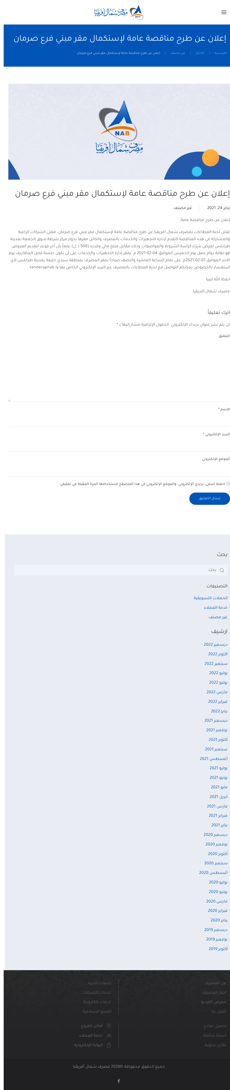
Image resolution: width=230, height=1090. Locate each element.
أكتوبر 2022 (214, 654)
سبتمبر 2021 (212, 749)
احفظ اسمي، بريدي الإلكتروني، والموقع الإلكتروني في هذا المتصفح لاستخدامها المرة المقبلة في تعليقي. (140, 484)
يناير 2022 (215, 711)
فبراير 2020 (214, 911)
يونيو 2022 (215, 683)
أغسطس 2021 (210, 759)
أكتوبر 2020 (214, 854)
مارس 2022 (213, 692)
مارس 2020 (213, 902)
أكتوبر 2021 (214, 740)
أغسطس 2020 (209, 873)
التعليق (220, 336)
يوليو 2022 (215, 673)
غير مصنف (174, 53)
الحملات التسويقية (207, 598)
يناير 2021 (216, 825)
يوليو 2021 (215, 768)
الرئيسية (217, 53)
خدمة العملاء (212, 608)
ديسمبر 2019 (212, 930)
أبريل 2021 (215, 797)
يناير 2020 (215, 920)
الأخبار (196, 53)
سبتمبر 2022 (212, 664)
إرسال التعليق (206, 498)
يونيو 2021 (215, 778)
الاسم (220, 410)
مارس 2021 (213, 807)
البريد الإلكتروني (212, 435)
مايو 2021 (215, 787)
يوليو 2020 (214, 882)
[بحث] (117, 570)
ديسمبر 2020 (212, 835)
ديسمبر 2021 (212, 721)
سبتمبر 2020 (212, 863)
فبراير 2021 (214, 816)
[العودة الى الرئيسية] (115, 12)
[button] (220, 12)
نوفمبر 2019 (213, 940)
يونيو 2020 (214, 892)
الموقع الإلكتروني (212, 459)
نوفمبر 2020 (213, 844)
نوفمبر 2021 (213, 730)
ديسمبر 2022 (212, 645)
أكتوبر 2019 (214, 949)
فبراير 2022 (214, 702)
